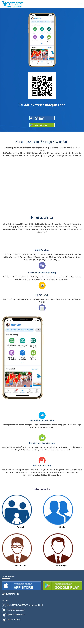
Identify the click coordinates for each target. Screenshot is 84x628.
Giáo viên (62, 527)
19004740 (17, 619)
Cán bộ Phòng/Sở (61, 566)
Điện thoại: (15, 615)
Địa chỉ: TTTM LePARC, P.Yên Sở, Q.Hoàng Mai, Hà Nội (25, 605)
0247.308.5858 (19, 615)
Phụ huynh (20, 527)
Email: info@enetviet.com (15, 610)
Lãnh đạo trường (20, 565)
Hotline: (14, 619)
